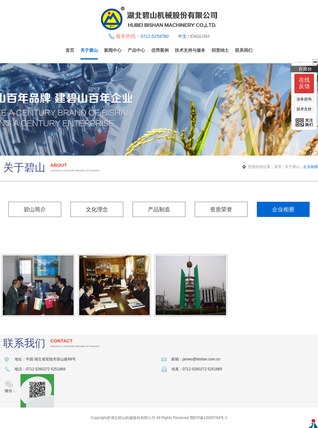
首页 (70, 50)
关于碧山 (89, 50)
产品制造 (159, 209)
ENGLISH (199, 36)
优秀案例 (160, 50)
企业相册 (283, 209)
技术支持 (304, 109)
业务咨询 (304, 99)
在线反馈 (304, 83)
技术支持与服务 (190, 50)
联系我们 (243, 50)
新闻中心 (112, 50)
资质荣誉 (221, 209)
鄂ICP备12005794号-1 (208, 418)
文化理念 (97, 209)
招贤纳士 (220, 50)
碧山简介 (35, 209)
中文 (182, 36)
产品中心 (136, 50)
